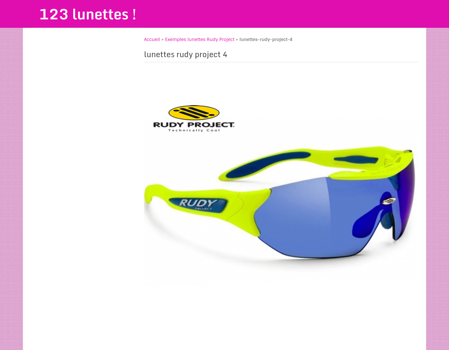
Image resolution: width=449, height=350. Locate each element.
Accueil (152, 39)
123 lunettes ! (87, 14)
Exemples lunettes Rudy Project (199, 39)
